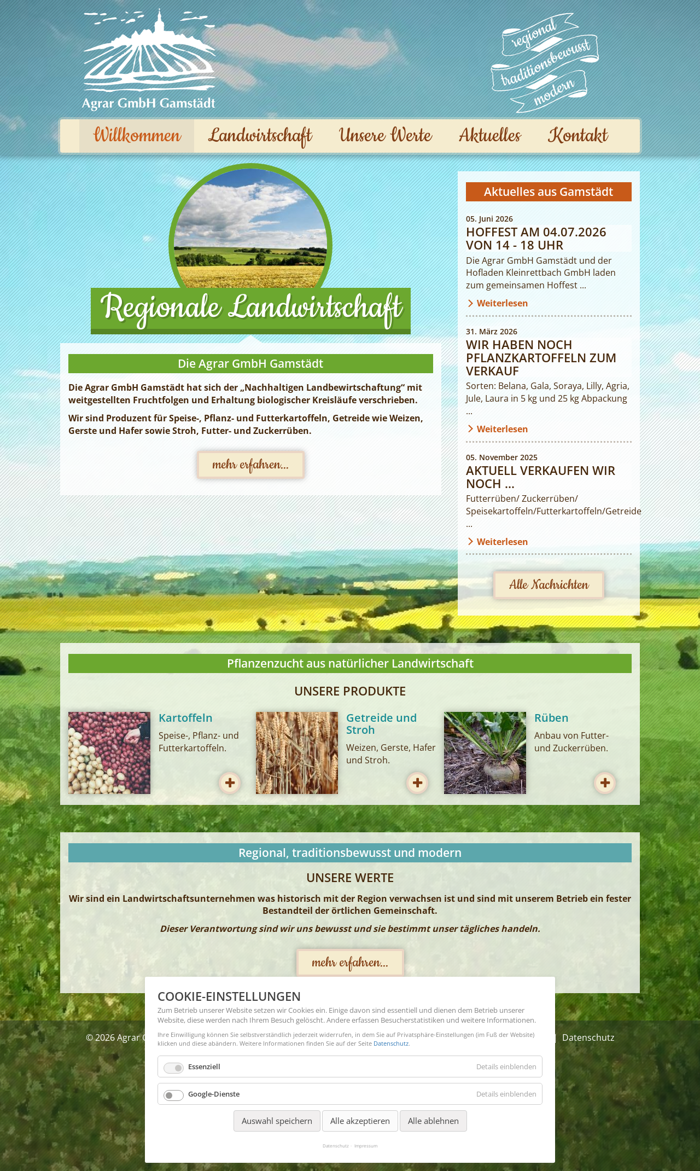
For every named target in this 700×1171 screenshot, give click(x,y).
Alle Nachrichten (548, 585)
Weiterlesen (502, 303)
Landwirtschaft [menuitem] (260, 136)
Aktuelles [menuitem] (490, 136)
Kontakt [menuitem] (578, 136)
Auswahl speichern (277, 1120)
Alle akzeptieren (360, 1120)
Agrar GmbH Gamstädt (149, 59)
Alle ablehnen (433, 1120)
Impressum (365, 1146)
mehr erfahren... (251, 464)
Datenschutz (391, 1043)
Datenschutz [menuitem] (588, 1037)
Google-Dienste (214, 1094)
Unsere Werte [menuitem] (385, 136)
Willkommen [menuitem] (136, 136)
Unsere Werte (544, 63)
